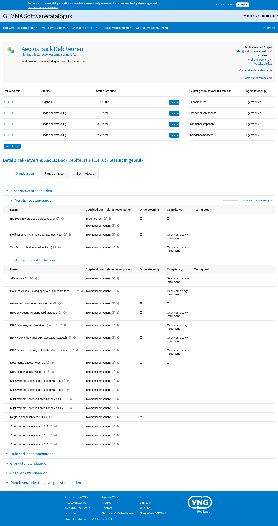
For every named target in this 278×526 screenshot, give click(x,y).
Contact (107, 508)
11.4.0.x (9, 102)
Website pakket (262, 63)
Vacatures (70, 513)
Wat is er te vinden (54, 28)
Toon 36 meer (12, 146)
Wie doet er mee (83, 28)
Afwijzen (242, 4)
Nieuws (106, 502)
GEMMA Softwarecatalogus (37, 16)
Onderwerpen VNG (76, 497)
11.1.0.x (9, 135)
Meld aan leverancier (258, 77)
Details (174, 102)
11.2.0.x (9, 124)
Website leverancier (260, 59)
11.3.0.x (9, 113)
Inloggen (269, 28)
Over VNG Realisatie (77, 508)
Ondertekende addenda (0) (255, 70)
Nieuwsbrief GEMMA (153, 513)
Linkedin (145, 502)
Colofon (67, 519)
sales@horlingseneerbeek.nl (253, 51)
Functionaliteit (55, 173)
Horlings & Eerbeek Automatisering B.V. (49, 54)
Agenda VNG (110, 497)
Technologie (85, 173)
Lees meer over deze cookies (43, 7)
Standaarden (24, 173)
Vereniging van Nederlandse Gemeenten (201, 504)
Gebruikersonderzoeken (152, 28)
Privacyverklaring (75, 502)
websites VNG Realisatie (259, 16)
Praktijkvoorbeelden (115, 28)
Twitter (145, 497)
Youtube (145, 508)
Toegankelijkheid (80, 519)
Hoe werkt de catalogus (18, 28)
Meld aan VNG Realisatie (118, 513)
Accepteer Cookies (224, 4)
